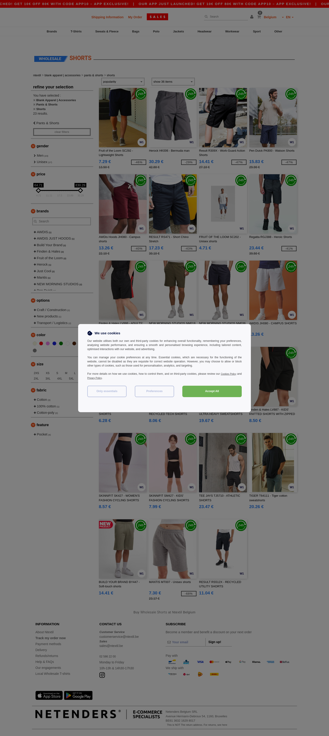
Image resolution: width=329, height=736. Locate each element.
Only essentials (106, 391)
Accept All (212, 391)
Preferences (154, 391)
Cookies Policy (232, 373)
